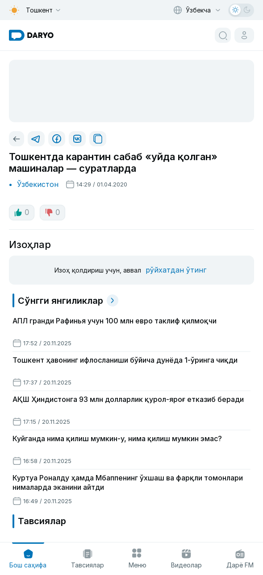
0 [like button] (21, 212)
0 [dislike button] (52, 212)
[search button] (223, 35)
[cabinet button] (244, 35)
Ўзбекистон (37, 184)
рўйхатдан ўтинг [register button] (176, 269)
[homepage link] (31, 35)
